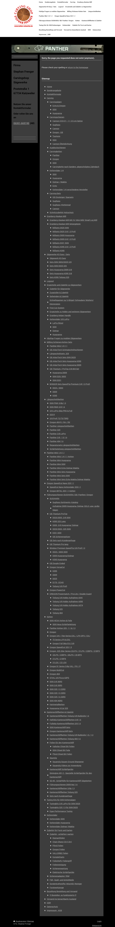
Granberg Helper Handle (60, 315)
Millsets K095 (58, 250)
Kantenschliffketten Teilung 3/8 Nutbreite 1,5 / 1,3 (71, 735)
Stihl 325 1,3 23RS (57, 689)
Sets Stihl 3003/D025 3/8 (60, 262)
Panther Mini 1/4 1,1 (58, 346)
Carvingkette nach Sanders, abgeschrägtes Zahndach (76, 166)
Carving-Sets (55, 193)
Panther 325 (55, 430)
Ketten (50, 617)
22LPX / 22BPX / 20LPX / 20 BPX (67, 655)
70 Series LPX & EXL (61, 639)
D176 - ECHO (58, 582)
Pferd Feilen (58, 845)
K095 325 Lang (59, 521)
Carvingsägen (56, 102)
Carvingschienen (57, 117)
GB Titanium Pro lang (59, 544)
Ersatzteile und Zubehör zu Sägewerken (64, 285)
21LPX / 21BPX (59, 658)
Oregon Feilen (59, 849)
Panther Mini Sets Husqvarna (62, 472)
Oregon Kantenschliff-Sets (61, 731)
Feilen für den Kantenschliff (62, 742)
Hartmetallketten (57, 704)
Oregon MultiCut (57, 670)
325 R (52, 414)
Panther (56, 155)
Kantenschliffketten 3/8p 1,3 (62, 788)
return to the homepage (78, 67)
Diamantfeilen (59, 838)
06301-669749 (21, 123)
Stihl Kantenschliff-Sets (60, 727)
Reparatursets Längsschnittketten (65, 445)
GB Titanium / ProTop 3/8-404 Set (64, 369)
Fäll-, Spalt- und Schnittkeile (62, 880)
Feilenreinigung (59, 864)
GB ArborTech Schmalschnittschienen (66, 350)
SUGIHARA (54, 498)
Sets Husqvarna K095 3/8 (61, 273)
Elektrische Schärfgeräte (63, 872)
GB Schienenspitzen (61, 536)
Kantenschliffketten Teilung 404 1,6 (65, 739)
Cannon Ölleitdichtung (62, 144)
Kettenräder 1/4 (57, 170)
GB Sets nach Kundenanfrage (62, 540)
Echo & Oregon (59, 105)
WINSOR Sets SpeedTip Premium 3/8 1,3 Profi (70, 384)
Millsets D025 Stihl (61, 227)
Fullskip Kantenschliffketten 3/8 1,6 (65, 723)
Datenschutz (52, 906)
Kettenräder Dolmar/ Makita (62, 826)
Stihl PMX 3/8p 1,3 (58, 403)
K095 (55, 395)
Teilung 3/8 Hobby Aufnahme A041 (68, 597)
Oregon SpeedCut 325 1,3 (61, 647)
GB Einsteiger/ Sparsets (63, 197)
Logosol (50, 281)
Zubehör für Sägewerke (60, 289)
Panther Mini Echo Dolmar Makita (64, 468)
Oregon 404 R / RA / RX (60, 422)
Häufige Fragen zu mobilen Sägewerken (64, 338)
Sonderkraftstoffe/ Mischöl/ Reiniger (66, 884)
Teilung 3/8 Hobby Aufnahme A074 (68, 605)
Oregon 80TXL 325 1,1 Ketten (62, 491)
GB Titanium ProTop (58, 514)
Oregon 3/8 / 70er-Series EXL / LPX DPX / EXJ (70, 636)
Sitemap (30, 921)
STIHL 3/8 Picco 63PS (59, 678)
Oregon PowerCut (57, 590)
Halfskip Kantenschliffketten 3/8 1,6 (65, 720)
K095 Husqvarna (60, 559)
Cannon (56, 128)
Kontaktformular (54, 94)
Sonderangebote (54, 90)
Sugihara (56, 125)
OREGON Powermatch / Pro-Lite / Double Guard (70, 594)
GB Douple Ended (57, 563)
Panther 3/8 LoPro (58, 433)
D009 (55, 391)
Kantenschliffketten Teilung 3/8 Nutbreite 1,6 (69, 716)
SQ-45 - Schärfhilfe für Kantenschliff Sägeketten (71, 781)
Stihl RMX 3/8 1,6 (57, 407)
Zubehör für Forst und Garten (59, 830)
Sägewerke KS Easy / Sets (58, 254)
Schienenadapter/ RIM (59, 876)
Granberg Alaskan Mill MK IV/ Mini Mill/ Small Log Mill (73, 220)
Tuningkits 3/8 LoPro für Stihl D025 (65, 803)
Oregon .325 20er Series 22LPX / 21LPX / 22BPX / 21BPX (75, 651)
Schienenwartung (60, 868)
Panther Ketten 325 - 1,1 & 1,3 (62, 628)
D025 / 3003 (58, 388)
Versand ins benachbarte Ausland (61, 899)
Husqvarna (57, 113)
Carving (50, 98)
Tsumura (56, 136)
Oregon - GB (58, 132)
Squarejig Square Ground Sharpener (68, 761)
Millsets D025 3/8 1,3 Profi (64, 231)
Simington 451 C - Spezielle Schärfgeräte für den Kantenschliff (71, 775)
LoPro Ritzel (58, 323)
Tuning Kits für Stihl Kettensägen (61, 800)
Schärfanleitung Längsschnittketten (65, 449)
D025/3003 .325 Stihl (62, 529)
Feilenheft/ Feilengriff (62, 861)
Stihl (54, 109)
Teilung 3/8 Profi (60, 586)
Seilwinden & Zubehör (59, 296)
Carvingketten (56, 151)
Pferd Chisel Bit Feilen (62, 754)
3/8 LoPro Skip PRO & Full (61, 411)
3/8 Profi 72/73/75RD (59, 418)
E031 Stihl (57, 533)
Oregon (56, 159)
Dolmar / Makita (60, 182)
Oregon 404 (55, 674)
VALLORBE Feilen (60, 853)
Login (99, 921)
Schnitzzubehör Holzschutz (62, 212)
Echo (55, 186)
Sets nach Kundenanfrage (61, 796)
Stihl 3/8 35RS (56, 685)
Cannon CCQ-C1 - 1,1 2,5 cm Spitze (68, 121)
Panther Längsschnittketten (62, 426)
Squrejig (53, 758)
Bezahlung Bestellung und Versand (62, 891)
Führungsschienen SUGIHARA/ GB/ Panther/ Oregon (70, 494)
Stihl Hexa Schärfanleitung (64, 624)
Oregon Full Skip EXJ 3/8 (63, 643)
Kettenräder (52, 815)
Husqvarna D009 (60, 372)
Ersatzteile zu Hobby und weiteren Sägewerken (70, 311)
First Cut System (57, 308)
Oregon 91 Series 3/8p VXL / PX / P (65, 666)
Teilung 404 (58, 613)
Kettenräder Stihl (57, 819)
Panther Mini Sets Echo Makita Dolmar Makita (70, 479)
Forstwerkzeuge (57, 887)
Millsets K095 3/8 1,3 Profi (64, 247)
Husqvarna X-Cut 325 (59, 708)
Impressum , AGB (54, 910)
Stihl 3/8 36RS (56, 681)
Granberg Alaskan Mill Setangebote (65, 224)
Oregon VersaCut (57, 567)
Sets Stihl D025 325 (58, 266)
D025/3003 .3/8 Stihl (61, 517)
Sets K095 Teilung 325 (59, 277)
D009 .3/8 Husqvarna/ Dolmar (65, 525)
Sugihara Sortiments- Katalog (65, 502)
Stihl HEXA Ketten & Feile (61, 620)
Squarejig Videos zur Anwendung (67, 765)
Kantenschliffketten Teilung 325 (64, 792)
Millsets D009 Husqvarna (63, 235)
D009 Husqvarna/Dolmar (63, 555)
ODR (49, 903)
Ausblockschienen (58, 147)
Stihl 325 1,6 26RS (57, 697)
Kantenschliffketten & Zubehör (60, 712)
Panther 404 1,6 (56, 441)
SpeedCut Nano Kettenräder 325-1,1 (65, 487)
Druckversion (19, 921)
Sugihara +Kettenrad (62, 205)
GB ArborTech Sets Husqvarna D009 (65, 365)
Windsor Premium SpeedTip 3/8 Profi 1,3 (67, 548)
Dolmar (56, 330)
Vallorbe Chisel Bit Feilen (63, 746)
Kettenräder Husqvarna (60, 822)
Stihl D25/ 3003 (59, 376)
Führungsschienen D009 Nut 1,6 (63, 784)
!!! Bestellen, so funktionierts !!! (63, 895)
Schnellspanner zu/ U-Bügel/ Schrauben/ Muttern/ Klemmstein (72, 302)
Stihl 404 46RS (56, 700)
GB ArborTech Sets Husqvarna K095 (65, 361)
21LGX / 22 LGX (59, 662)
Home (49, 86)
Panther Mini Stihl (57, 464)
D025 (55, 578)
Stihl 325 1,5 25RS (57, 693)
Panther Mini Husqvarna (60, 460)
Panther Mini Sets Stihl (60, 475)
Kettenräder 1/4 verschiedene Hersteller (70, 189)
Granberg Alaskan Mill (56, 216)
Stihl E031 (57, 380)
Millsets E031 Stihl (61, 243)
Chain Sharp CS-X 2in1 (62, 842)
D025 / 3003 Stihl (60, 552)
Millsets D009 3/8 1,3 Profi (64, 239)
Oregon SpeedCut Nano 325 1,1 (60, 483)
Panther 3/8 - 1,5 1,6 (58, 437)
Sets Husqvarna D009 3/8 (61, 269)
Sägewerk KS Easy (58, 258)
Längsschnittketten (55, 399)
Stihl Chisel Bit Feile (61, 750)
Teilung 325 (58, 609)
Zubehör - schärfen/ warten (61, 834)
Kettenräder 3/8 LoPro (59, 319)
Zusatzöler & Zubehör (59, 292)
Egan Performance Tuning (61, 811)
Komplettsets (58, 857)
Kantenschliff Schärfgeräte (61, 769)
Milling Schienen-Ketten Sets (59, 342)
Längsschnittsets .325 (59, 353)
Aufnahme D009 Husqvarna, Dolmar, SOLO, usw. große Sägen (76, 508)
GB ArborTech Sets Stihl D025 (63, 357)
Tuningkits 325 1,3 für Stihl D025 (64, 807)
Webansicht (97, 925)
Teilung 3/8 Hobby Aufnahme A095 (68, 601)
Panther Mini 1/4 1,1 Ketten (62, 456)
